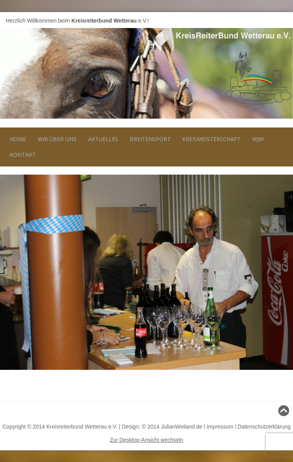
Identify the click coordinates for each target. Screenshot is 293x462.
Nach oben (273, 411)
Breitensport (150, 139)
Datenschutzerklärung (264, 427)
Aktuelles (103, 139)
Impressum (219, 427)
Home (18, 139)
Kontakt (23, 154)
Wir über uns (57, 139)
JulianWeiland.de (181, 427)
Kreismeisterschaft (211, 139)
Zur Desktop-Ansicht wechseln (146, 440)
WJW (258, 139)
